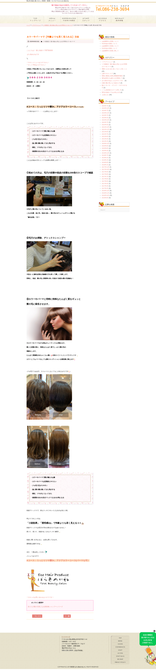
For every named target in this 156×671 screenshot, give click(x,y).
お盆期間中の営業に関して (110, 52)
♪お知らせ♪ (105, 96)
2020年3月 (105, 152)
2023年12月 (105, 115)
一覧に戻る (37, 618)
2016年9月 (105, 199)
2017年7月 (105, 178)
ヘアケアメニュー (107, 64)
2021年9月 (105, 133)
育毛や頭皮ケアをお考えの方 (111, 94)
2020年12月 (105, 145)
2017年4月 (105, 185)
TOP (120, 640)
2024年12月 (105, 110)
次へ (67, 618)
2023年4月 (105, 119)
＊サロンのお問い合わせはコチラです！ (40, 599)
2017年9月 (105, 174)
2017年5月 (105, 183)
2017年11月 (105, 169)
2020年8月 (105, 150)
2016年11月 (105, 195)
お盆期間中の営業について (110, 43)
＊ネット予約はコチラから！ (36, 67)
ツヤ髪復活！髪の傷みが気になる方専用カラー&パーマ (59, 43)
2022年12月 (105, 122)
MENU (120, 643)
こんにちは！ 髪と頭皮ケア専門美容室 (40, 52)
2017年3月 (105, 188)
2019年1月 (105, 162)
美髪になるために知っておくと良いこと (114, 71)
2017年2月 (105, 190)
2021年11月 (105, 131)
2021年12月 (105, 129)
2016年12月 (105, 192)
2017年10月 (105, 171)
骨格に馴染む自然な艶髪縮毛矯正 (112, 78)
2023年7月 (105, 117)
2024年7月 (105, 112)
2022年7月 (105, 124)
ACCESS (120, 655)
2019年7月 (105, 157)
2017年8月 (105, 176)
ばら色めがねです (33, 56)
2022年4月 (105, 126)
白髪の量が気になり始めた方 (111, 85)
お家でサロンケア (107, 75)
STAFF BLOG (120, 658)
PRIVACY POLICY (120, 664)
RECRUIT (120, 661)
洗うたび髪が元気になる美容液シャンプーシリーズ (45, 608)
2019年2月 (105, 159)
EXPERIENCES (120, 649)
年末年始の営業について (109, 45)
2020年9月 (105, 148)
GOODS (120, 646)
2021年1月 (105, 143)
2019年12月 (105, 155)
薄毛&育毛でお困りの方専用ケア (112, 80)
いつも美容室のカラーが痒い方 (111, 92)
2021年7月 (105, 136)
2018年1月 (105, 166)
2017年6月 (105, 181)
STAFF (120, 652)
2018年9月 (105, 164)
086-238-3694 (67, 652)
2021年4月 (105, 141)
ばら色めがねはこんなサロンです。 (113, 82)
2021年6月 (105, 138)
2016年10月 (105, 197)
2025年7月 (105, 108)
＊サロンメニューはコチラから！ (38, 64)
